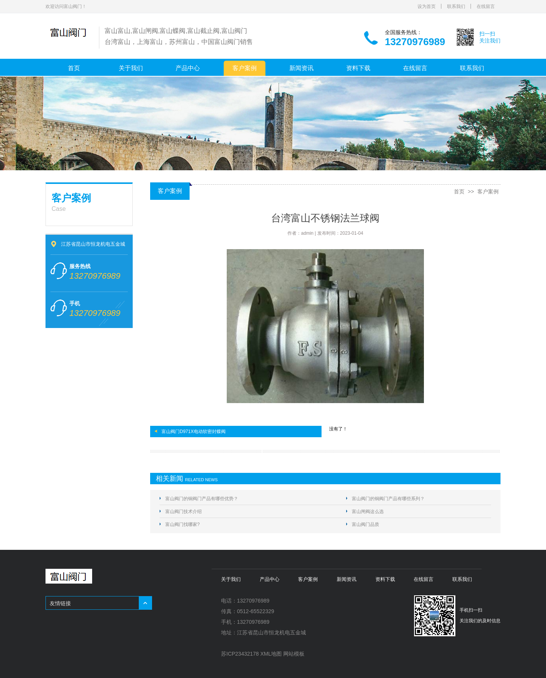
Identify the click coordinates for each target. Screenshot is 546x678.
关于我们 (131, 68)
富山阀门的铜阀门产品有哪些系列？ (388, 498)
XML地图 (271, 654)
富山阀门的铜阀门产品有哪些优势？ (201, 498)
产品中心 (188, 68)
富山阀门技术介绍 (183, 511)
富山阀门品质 (365, 524)
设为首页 (426, 6)
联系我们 (456, 6)
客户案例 (244, 68)
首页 (74, 68)
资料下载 (358, 68)
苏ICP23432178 (240, 654)
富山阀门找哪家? (182, 524)
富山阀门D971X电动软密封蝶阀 (194, 431)
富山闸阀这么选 (368, 511)
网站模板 (293, 654)
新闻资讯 (301, 68)
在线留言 (486, 6)
